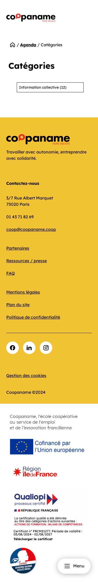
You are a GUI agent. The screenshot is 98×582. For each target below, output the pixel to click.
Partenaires (17, 248)
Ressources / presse (26, 260)
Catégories (51, 44)
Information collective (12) (42, 87)
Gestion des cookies (26, 375)
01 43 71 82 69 (20, 216)
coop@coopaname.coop (31, 229)
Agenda (28, 44)
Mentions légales (23, 292)
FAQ (10, 273)
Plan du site (18, 304)
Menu (74, 566)
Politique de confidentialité (33, 317)
